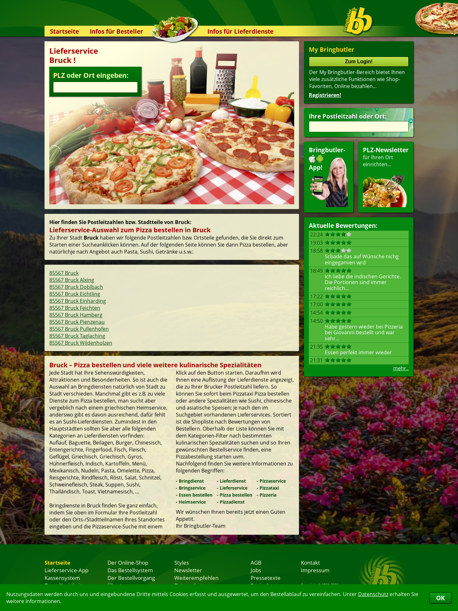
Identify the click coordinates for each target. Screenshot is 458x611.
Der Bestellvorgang (131, 577)
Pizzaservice (273, 481)
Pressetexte (266, 577)
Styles (181, 562)
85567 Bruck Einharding (77, 300)
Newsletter (188, 570)
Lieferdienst (233, 481)
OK (440, 598)
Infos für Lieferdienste (240, 31)
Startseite (64, 31)
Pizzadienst (232, 502)
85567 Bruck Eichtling (74, 293)
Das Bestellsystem (130, 570)
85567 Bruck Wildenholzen (80, 342)
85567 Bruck (64, 272)
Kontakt (310, 562)
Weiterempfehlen (196, 577)
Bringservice (192, 488)
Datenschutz (373, 594)
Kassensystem (62, 577)
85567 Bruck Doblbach (76, 286)
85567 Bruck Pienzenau (77, 321)
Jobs (256, 570)
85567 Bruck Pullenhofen (79, 328)
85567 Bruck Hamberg (75, 314)
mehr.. (401, 368)
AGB (256, 562)
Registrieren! (325, 95)
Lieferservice (233, 488)
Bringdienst (191, 481)
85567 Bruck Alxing (71, 279)
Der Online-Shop (128, 562)
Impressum (315, 570)
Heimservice (192, 502)
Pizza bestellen (236, 495)
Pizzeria (268, 495)
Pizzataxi (269, 488)
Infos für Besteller (116, 31)
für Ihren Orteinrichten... (386, 176)
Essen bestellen (195, 495)
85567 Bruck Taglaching (77, 335)
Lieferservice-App (66, 570)
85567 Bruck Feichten (74, 307)
